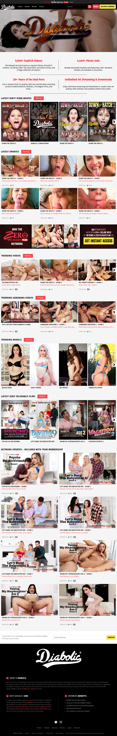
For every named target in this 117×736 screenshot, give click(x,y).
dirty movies (25, 707)
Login (96, 7)
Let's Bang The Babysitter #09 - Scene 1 (17, 574)
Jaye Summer (34, 709)
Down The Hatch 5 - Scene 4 (89, 211)
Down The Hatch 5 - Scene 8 (51, 178)
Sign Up (111, 637)
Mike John (44, 181)
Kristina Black (110, 181)
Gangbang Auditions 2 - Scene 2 (91, 325)
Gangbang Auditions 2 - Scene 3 (52, 325)
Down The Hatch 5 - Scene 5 (51, 211)
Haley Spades (36, 388)
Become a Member (107, 7)
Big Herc (75, 327)
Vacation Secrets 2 (96, 441)
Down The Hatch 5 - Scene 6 (12, 211)
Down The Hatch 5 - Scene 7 (89, 178)
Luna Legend (27, 533)
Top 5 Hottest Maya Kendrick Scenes (16, 325)
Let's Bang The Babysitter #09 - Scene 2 (75, 530)
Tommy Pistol (7, 576)
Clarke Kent (6, 620)
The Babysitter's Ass (10, 282)
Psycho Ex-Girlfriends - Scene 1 (14, 487)
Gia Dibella (75, 576)
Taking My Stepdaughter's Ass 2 (72, 441)
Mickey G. (15, 181)
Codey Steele (16, 285)
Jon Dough (23, 181)
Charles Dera (75, 533)
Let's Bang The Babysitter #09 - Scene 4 (75, 487)
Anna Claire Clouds (19, 489)
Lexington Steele (57, 327)
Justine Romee (15, 214)
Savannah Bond (14, 709)
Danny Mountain (78, 489)
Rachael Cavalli (65, 489)
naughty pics (30, 702)
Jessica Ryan (7, 388)
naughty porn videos (28, 689)
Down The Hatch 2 (96, 143)
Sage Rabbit (88, 489)
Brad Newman (65, 576)
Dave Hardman (103, 327)
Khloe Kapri (83, 285)
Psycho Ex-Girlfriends (11, 441)
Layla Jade (67, 327)
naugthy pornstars (45, 707)
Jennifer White (65, 533)
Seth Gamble (6, 489)
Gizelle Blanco (43, 709)
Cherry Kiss (27, 576)
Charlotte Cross (95, 388)
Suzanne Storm (53, 181)
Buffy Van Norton (65, 214)
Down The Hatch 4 (67, 143)
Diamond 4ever (33, 181)
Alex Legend (92, 285)
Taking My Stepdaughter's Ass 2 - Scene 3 (18, 618)
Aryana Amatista (24, 709)
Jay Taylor (64, 388)
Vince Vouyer (45, 327)
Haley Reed (6, 285)
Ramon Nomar (65, 620)
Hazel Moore (75, 620)
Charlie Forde (17, 533)
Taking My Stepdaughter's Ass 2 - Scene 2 (76, 618)
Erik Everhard (6, 181)
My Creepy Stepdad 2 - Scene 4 (90, 282)
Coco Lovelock (17, 576)
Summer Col (15, 620)
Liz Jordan (84, 533)
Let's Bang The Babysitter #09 (42, 441)
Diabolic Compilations (40, 143)
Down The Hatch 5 (9, 143)
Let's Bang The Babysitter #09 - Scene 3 (17, 530)
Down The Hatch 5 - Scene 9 (12, 178)
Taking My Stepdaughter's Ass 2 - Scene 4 (76, 574)
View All (38, 98)
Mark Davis (83, 327)
